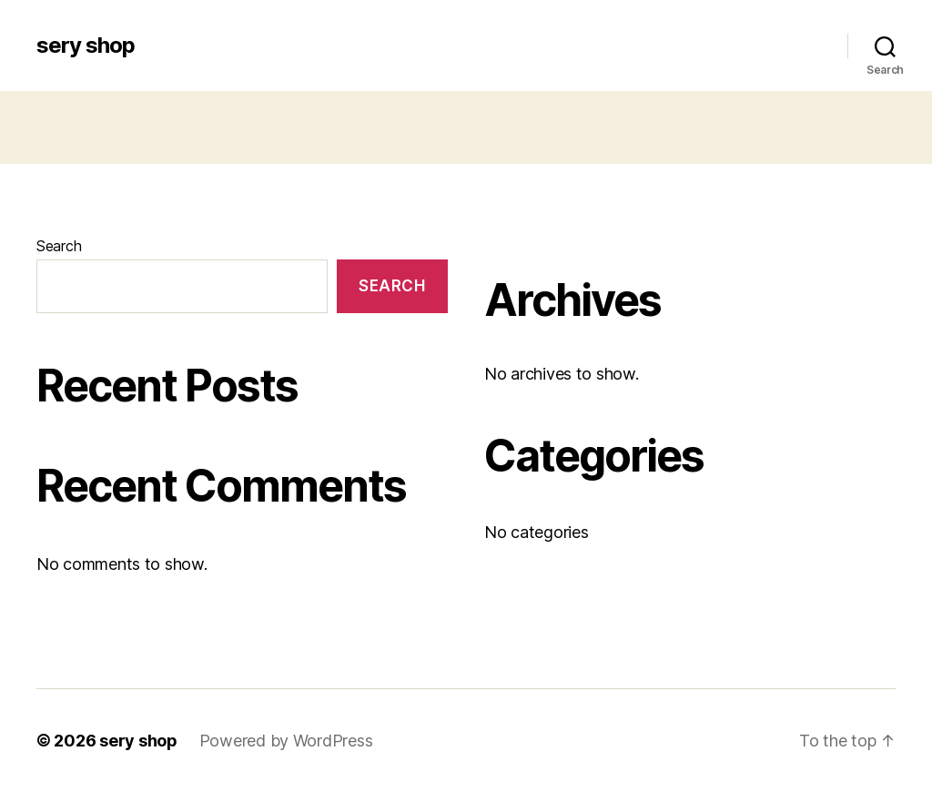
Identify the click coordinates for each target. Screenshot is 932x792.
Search (58, 246)
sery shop (85, 45)
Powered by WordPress (286, 740)
